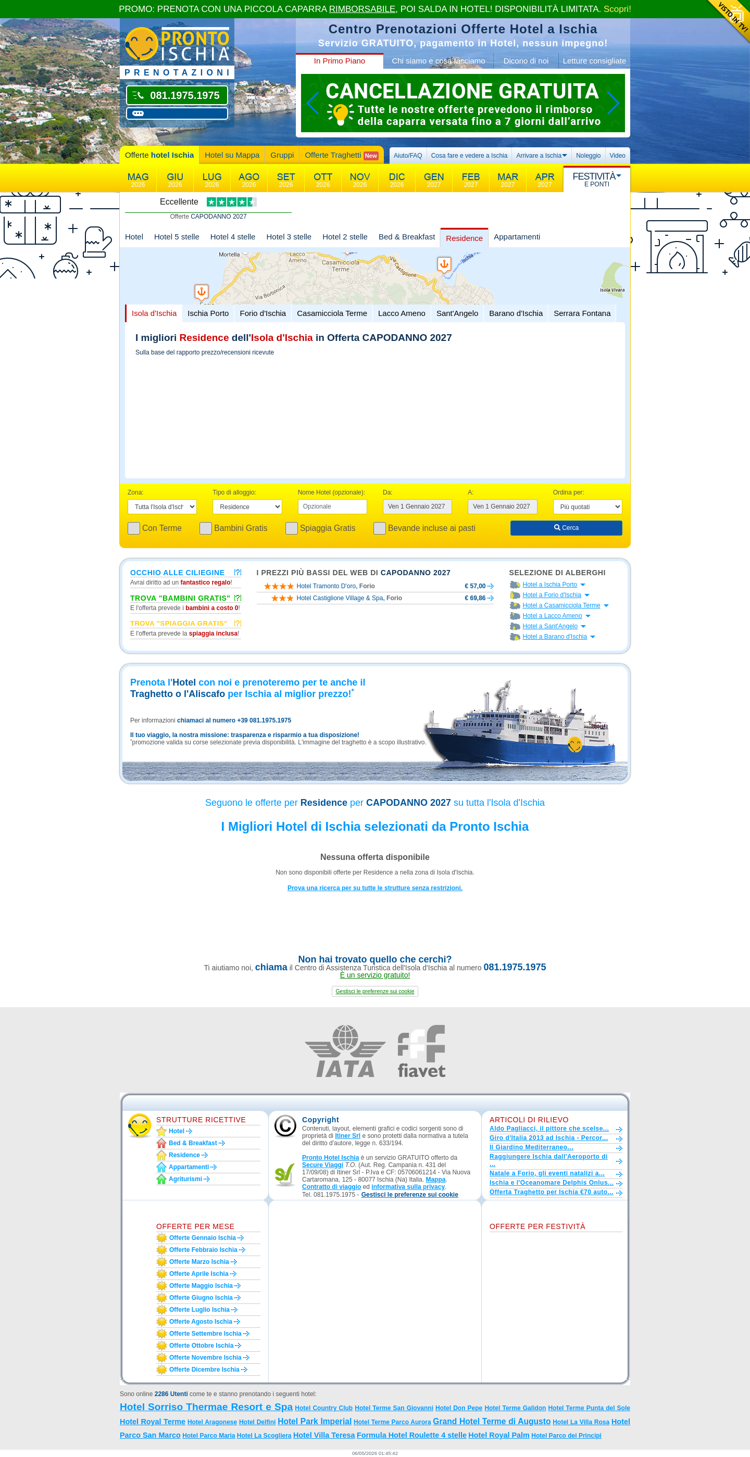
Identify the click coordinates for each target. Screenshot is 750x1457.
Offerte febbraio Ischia (203, 1249)
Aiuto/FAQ (408, 155)
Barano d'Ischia (516, 313)
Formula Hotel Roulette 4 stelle (412, 1435)
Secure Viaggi (322, 1165)
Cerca (566, 527)
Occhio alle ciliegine (177, 572)
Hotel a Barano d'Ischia (555, 636)
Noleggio (588, 155)
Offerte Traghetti (341, 155)
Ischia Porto (208, 313)
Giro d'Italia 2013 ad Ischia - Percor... (549, 1138)
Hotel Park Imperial (315, 1421)
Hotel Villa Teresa (324, 1435)
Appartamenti (517, 236)
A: (470, 492)
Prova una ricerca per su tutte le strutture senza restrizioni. (375, 888)
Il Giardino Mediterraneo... (531, 1147)
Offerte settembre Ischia (205, 1333)
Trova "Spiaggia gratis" (179, 623)
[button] (375, 991)
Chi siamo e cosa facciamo (438, 60)
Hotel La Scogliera (264, 1435)
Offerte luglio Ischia (199, 1309)
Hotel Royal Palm (499, 1435)
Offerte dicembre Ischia (204, 1369)
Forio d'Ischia (263, 313)
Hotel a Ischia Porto (550, 584)
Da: (388, 492)
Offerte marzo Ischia (199, 1261)
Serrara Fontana (582, 313)
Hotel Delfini (257, 1422)
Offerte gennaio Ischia (202, 1237)
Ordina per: (568, 492)
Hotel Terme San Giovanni (394, 1408)
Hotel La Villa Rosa (581, 1422)
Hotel (134, 236)
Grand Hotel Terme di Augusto (492, 1421)
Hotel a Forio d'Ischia (552, 595)
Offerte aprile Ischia (199, 1273)
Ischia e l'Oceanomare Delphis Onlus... (552, 1182)
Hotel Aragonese (212, 1422)
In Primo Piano (339, 60)
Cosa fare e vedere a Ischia (469, 155)
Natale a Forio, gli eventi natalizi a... (547, 1173)
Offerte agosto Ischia (200, 1321)
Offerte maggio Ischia (201, 1285)
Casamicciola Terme (332, 313)
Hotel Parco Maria (208, 1435)
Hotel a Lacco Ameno (552, 615)
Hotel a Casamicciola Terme (562, 605)
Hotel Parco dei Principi (566, 1435)
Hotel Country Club (324, 1408)
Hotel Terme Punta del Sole (589, 1408)
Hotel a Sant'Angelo (550, 626)
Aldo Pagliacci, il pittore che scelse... (549, 1128)
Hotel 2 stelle (345, 236)
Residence (464, 238)
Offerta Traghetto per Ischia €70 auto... (552, 1192)
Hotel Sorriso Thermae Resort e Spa (206, 1406)
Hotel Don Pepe (458, 1408)
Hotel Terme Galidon (515, 1408)
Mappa (435, 1179)
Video (618, 155)
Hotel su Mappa (232, 154)
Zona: (136, 492)
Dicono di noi (526, 60)
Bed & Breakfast (407, 236)
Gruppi (282, 154)
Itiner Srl (347, 1135)
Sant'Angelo (457, 313)
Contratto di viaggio (331, 1186)
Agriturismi (185, 1179)
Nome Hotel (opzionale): (331, 492)
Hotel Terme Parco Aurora (392, 1422)
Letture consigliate (595, 60)
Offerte (159, 154)
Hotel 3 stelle (288, 236)
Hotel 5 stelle (176, 236)
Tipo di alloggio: (234, 492)
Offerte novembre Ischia (205, 1357)
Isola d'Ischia (154, 313)
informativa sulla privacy (408, 1186)
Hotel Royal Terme (152, 1421)
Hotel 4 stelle (233, 236)
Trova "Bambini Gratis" (180, 597)
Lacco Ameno (402, 313)
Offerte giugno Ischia (201, 1297)
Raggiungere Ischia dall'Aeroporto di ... (549, 1160)
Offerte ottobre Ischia (201, 1345)
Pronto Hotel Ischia (330, 1157)
